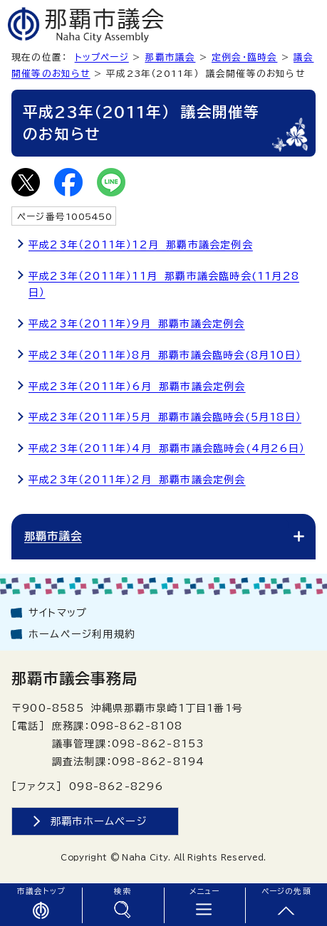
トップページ (102, 57)
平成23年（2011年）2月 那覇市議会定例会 (137, 480)
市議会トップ (41, 891)
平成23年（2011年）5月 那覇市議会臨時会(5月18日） (164, 417)
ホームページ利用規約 (81, 634)
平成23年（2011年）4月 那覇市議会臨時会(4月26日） (166, 448)
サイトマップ (57, 613)
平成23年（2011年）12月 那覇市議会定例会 (140, 245)
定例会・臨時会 (244, 57)
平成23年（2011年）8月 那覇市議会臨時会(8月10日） (164, 355)
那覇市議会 (170, 57)
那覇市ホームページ (99, 821)
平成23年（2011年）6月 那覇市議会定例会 (137, 386)
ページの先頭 (286, 891)
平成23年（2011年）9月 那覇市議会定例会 (136, 324)
